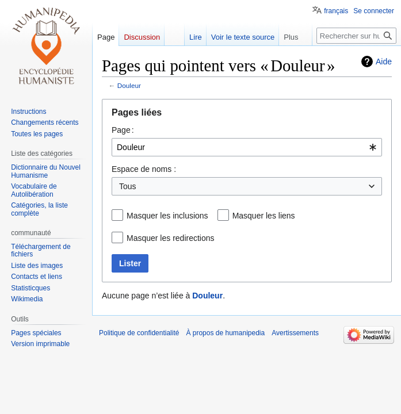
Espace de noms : (144, 169)
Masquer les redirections (171, 238)
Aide (384, 61)
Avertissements (295, 333)
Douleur (129, 85)
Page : (123, 130)
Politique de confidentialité (139, 333)
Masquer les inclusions (167, 215)
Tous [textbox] (127, 186)
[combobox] (247, 147)
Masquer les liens (263, 215)
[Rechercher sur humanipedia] (356, 36)
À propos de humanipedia (225, 333)
